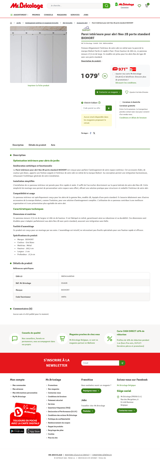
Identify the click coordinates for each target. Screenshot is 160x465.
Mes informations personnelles (24, 393)
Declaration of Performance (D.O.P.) (62, 411)
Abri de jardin (67, 23)
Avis (53, 145)
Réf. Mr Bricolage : (87, 43)
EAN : (101, 43)
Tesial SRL (102, 458)
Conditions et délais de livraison (133, 118)
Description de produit (91, 61)
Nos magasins (53, 389)
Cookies (51, 434)
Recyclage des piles (56, 430)
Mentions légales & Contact (77, 455)
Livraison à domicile (131, 102)
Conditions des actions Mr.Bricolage (62, 415)
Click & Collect (90, 103)
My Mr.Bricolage (19, 396)
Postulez (86, 411)
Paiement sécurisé (55, 400)
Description (18, 145)
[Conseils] (15, 338)
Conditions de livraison (57, 396)
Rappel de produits (55, 426)
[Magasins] (62, 338)
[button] (147, 5)
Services (51, 404)
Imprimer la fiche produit (38, 85)
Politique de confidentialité (59, 419)
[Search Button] (106, 5)
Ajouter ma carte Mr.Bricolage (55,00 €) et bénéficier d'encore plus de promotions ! (131, 77)
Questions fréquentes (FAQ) (59, 408)
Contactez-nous (54, 393)
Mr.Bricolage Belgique (126, 385)
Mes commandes (19, 385)
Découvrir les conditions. (126, 83)
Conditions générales (102, 455)
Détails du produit (37, 145)
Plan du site (53, 438)
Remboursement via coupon (59, 423)
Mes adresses (17, 389)
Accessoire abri (82, 23)
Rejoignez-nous (90, 390)
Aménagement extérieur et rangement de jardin (41, 23)
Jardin (18, 23)
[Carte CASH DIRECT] (110, 338)
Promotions (53, 385)
